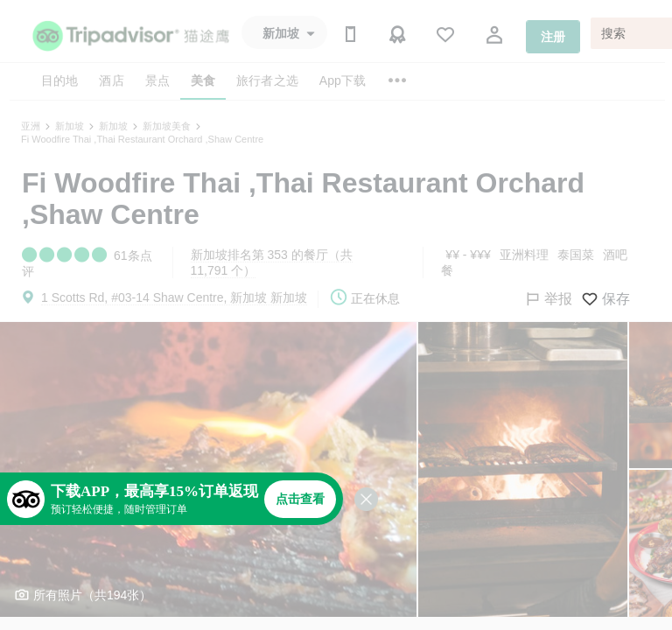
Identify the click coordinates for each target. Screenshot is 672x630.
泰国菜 (575, 255)
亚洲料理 (524, 255)
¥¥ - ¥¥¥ (467, 255)
